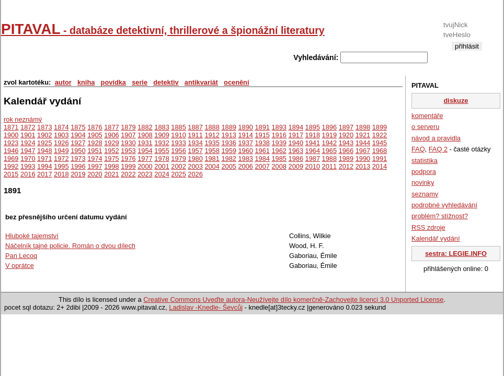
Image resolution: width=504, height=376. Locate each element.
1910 (178, 135)
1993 (27, 166)
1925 (44, 143)
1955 (161, 151)
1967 (363, 151)
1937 (245, 143)
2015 (11, 174)
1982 (228, 158)
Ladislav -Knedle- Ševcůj (206, 307)
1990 (363, 158)
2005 (228, 166)
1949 (61, 151)
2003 (195, 166)
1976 (128, 158)
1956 (178, 151)
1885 (178, 127)
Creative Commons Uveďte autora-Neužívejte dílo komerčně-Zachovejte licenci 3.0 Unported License (293, 299)
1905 (94, 135)
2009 (296, 166)
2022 (128, 174)
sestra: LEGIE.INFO (456, 253)
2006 (245, 166)
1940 (296, 143)
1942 (329, 143)
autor (63, 82)
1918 (312, 135)
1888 (211, 127)
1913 (228, 135)
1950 (78, 151)
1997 (94, 166)
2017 (44, 174)
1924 (27, 143)
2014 (379, 166)
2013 (363, 166)
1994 (44, 166)
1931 (145, 143)
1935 (211, 143)
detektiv (165, 82)
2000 (145, 166)
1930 (128, 143)
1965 (329, 151)
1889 (228, 127)
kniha (86, 82)
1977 (145, 158)
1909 (161, 135)
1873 (44, 127)
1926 (61, 143)
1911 (195, 135)
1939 (279, 143)
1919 (329, 135)
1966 (346, 151)
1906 (111, 135)
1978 (161, 158)
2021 (111, 174)
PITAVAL (163, 29)
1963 (296, 151)
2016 (27, 174)
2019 (78, 174)
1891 (262, 127)
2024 (161, 174)
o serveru (425, 127)
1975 (111, 158)
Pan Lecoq (21, 256)
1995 (61, 166)
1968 (379, 151)
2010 (312, 166)
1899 (379, 127)
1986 (296, 158)
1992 (11, 166)
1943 (346, 143)
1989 (346, 158)
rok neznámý (23, 119)
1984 (262, 158)
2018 (61, 174)
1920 (346, 135)
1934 (195, 143)
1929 (111, 143)
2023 (145, 174)
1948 (44, 151)
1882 (145, 127)
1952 (111, 151)
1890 (245, 127)
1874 (61, 127)
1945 (379, 143)
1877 (111, 127)
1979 (178, 158)
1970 (27, 158)
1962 (279, 151)
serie (139, 82)
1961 (262, 151)
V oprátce (19, 265)
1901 (27, 135)
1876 (94, 127)
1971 (44, 158)
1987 (312, 158)
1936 (228, 143)
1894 (296, 127)
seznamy (424, 194)
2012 (346, 166)
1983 (245, 158)
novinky (422, 182)
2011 (329, 166)
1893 (279, 127)
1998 (111, 166)
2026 (195, 174)
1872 (27, 127)
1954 (145, 151)
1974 (94, 158)
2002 (178, 166)
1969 (11, 158)
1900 (11, 135)
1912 (211, 135)
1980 (195, 158)
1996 (78, 166)
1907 (128, 135)
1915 (262, 135)
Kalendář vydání (435, 238)
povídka (113, 82)
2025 (178, 174)
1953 (128, 151)
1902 (44, 135)
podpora (423, 171)
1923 (11, 143)
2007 (262, 166)
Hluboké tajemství (32, 236)
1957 (195, 151)
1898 (363, 127)
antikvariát (201, 82)
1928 (94, 143)
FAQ (418, 149)
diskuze (456, 100)
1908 (145, 135)
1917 (296, 135)
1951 (94, 151)
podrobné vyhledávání (444, 205)
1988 (329, 158)
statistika (424, 160)
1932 (161, 143)
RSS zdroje (428, 227)
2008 (279, 166)
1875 (78, 127)
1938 (262, 143)
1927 (78, 143)
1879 (128, 127)
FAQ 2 (438, 149)
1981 (211, 158)
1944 (363, 143)
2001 (161, 166)
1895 (312, 127)
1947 (27, 151)
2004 (211, 166)
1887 (195, 127)
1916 (279, 135)
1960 (245, 151)
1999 (128, 166)
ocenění (236, 82)
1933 (178, 143)
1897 (346, 127)
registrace (467, 54)
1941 (312, 143)
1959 (228, 151)
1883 (161, 127)
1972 (61, 158)
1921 (363, 135)
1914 (245, 135)
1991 (379, 158)
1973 (78, 158)
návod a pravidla (436, 138)
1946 (11, 151)
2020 (94, 174)
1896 (329, 127)
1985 (279, 158)
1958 (211, 151)
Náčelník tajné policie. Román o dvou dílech (70, 246)
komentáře (427, 116)
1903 (61, 135)
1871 (11, 127)
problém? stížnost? (439, 216)
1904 (78, 135)
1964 (312, 151)
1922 (379, 135)
